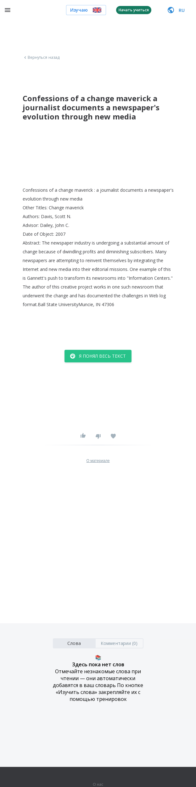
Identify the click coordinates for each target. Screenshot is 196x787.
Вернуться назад (41, 57)
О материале (97, 461)
